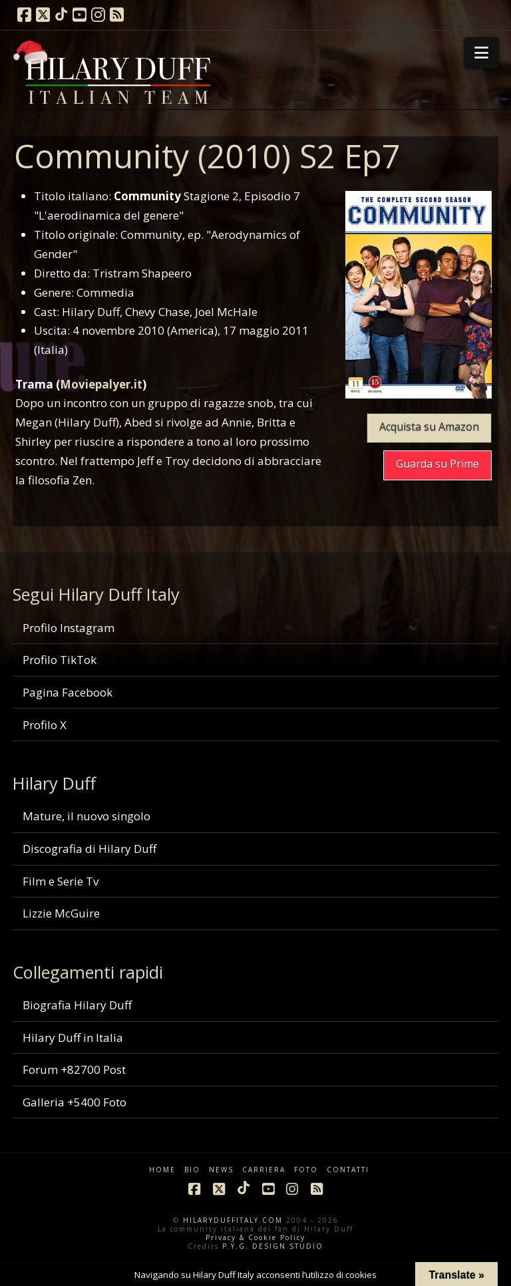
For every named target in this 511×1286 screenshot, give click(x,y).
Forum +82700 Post (74, 1069)
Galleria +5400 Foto (74, 1102)
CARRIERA (263, 1170)
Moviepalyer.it (101, 384)
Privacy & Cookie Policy (255, 1237)
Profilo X (45, 724)
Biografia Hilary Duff (77, 1005)
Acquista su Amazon (429, 426)
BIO (192, 1170)
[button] (481, 52)
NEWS (221, 1170)
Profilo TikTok (59, 659)
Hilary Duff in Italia (73, 1037)
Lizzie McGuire (61, 913)
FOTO (306, 1170)
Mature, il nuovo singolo (86, 816)
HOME (162, 1170)
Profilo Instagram (68, 627)
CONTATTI (348, 1170)
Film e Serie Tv (60, 881)
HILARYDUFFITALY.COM (233, 1220)
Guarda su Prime (437, 463)
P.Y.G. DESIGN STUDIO (272, 1246)
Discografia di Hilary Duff (89, 848)
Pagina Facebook (67, 692)
